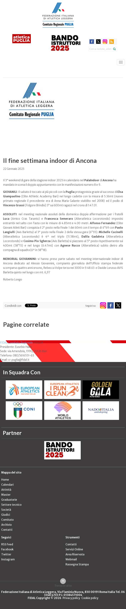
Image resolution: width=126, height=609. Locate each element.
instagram (105, 41)
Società (6, 509)
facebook (91, 41)
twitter (98, 41)
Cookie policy (89, 598)
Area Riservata (75, 554)
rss (111, 41)
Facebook (7, 549)
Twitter (6, 554)
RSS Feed (7, 544)
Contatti (6, 529)
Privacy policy (71, 598)
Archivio (6, 524)
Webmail (71, 559)
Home (5, 479)
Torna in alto (63, 585)
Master (6, 494)
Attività (6, 489)
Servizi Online (74, 549)
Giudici (5, 514)
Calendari (7, 484)
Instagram (8, 559)
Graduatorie (9, 499)
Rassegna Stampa (77, 564)
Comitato (7, 519)
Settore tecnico (11, 504)
